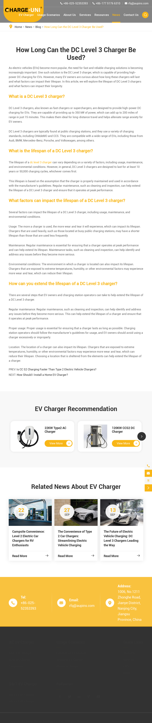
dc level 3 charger (41, 162)
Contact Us (131, 15)
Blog (38, 27)
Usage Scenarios (48, 15)
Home (18, 27)
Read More (30, 556)
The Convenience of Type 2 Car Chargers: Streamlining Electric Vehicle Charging (75, 538)
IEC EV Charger (21, 641)
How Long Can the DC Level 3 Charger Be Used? (74, 27)
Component (16, 665)
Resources (101, 15)
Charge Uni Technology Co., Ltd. (44, 720)
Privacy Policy (134, 720)
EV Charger (26, 15)
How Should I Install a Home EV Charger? (42, 375)
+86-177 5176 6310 (108, 3)
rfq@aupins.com (138, 3)
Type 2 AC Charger (20, 651)
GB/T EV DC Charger (21, 700)
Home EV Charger (67, 665)
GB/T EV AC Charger (21, 693)
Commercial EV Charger (71, 651)
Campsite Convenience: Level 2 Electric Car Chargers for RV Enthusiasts (28, 538)
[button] (141, 436)
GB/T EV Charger (23, 682)
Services (85, 15)
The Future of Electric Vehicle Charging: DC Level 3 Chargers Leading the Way (121, 538)
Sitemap (117, 720)
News (116, 15)
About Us (69, 15)
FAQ (126, 665)
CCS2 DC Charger (20, 658)
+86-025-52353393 (75, 3)
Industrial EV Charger (69, 658)
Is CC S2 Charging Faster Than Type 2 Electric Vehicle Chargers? (56, 369)
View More (61, 443)
